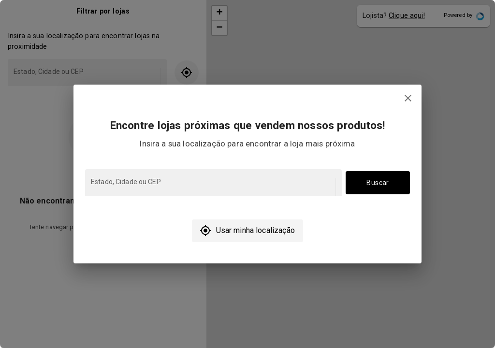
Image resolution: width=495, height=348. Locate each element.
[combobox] (212, 187)
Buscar (378, 183)
